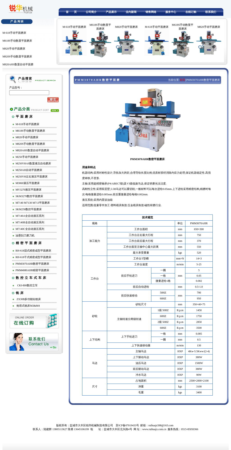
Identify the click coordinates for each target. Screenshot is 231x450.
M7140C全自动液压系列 (30, 229)
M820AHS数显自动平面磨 (17, 66)
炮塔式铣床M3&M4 (28, 305)
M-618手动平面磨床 (14, 35)
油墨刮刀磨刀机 (25, 235)
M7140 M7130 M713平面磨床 (33, 202)
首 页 (71, 12)
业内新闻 (131, 12)
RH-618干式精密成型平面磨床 (33, 257)
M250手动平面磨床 (27, 157)
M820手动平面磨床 (13, 50)
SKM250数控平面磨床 (29, 209)
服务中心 (170, 12)
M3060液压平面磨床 (28, 183)
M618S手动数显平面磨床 (17, 42)
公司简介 (91, 12)
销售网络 (151, 12)
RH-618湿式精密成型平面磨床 (33, 250)
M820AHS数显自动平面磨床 (32, 150)
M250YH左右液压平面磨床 (32, 176)
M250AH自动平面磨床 (29, 170)
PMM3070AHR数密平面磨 (97, 80)
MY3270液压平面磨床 (29, 189)
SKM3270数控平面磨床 (29, 196)
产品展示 (111, 12)
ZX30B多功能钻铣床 (28, 299)
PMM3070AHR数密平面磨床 (32, 263)
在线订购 (190, 12)
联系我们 (210, 12)
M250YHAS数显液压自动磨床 (33, 163)
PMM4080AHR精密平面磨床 (32, 270)
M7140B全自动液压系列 (30, 222)
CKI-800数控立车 (27, 285)
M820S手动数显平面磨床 (17, 58)
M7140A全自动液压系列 (30, 215)
